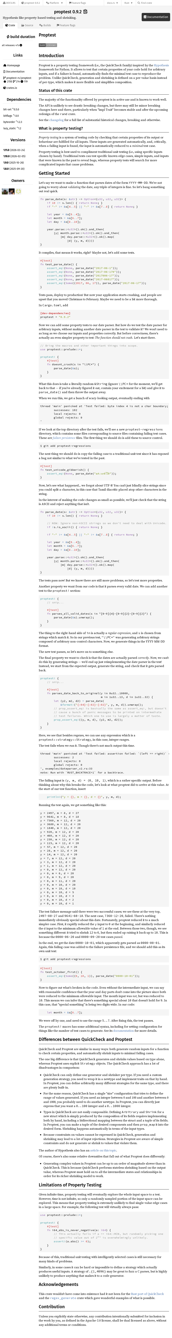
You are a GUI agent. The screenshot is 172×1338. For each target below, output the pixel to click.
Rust (126, 2)
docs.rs (111, 2)
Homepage (11, 65)
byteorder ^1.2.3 (12, 122)
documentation (123, 1031)
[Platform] (54, 3)
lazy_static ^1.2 (12, 128)
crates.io (10, 88)
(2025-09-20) (14, 168)
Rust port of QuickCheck (147, 1294)
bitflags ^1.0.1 (11, 115)
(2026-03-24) (14, 150)
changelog (56, 120)
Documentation (156, 17)
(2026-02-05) (14, 156)
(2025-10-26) (13, 162)
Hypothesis (161, 65)
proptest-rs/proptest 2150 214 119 (17, 79)
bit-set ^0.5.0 (11, 109)
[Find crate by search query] (156, 3)
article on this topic (103, 1150)
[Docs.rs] (9, 3)
